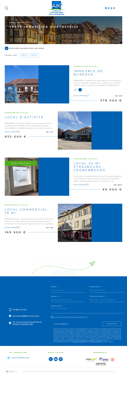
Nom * (54, 299)
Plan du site (72, 384)
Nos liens (95, 384)
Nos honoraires (63, 384)
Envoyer (112, 336)
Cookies (112, 384)
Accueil (12, 35)
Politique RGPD (104, 384)
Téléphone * (98, 309)
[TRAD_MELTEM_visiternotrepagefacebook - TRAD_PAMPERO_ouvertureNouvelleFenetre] (51, 372)
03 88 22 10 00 (20, 322)
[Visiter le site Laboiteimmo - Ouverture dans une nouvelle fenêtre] (12, 384)
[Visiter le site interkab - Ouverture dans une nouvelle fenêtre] (91, 372)
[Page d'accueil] (56, 8)
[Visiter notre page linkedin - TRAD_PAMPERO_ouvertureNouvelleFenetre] (56, 372)
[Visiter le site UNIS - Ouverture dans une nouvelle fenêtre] (103, 372)
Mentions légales (82, 384)
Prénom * (96, 299)
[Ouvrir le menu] (113, 8)
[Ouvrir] (6, 8)
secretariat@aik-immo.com (26, 328)
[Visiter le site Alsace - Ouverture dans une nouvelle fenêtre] (112, 372)
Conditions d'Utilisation (95, 354)
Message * (57, 318)
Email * (55, 309)
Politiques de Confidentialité (80, 354)
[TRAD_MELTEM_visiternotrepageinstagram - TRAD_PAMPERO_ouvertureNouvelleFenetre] (61, 372)
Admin (90, 384)
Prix (24, 68)
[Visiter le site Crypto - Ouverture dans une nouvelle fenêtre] (101, 376)
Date (34, 68)
